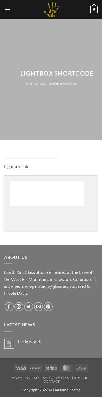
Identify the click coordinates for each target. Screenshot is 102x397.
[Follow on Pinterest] (48, 306)
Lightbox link (16, 166)
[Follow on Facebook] (9, 306)
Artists (32, 378)
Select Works (56, 378)
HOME (17, 378)
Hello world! (29, 341)
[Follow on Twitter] (28, 306)
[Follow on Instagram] (18, 306)
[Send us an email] (38, 306)
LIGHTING (80, 378)
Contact (52, 381)
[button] (7, 9)
